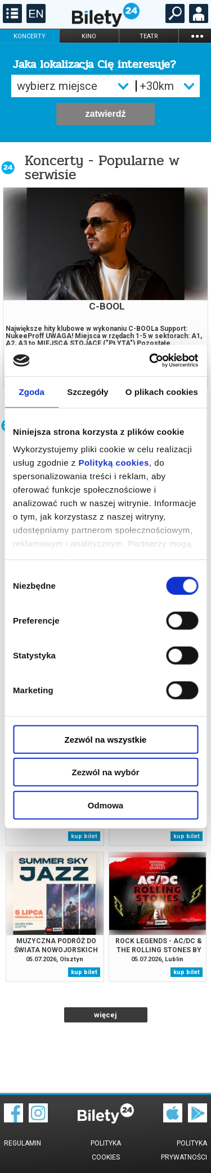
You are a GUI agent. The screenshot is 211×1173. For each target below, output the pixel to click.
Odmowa (105, 805)
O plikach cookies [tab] (161, 391)
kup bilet (84, 836)
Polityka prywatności (184, 1150)
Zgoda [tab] (31, 391)
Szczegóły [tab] (87, 391)
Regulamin (22, 1143)
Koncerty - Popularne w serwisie (102, 167)
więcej (105, 1015)
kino (89, 36)
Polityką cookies (113, 462)
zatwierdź (105, 114)
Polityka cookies (106, 1150)
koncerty (30, 36)
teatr (149, 36)
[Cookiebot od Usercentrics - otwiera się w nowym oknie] (150, 360)
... (197, 35)
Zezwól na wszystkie (106, 739)
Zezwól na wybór (105, 772)
